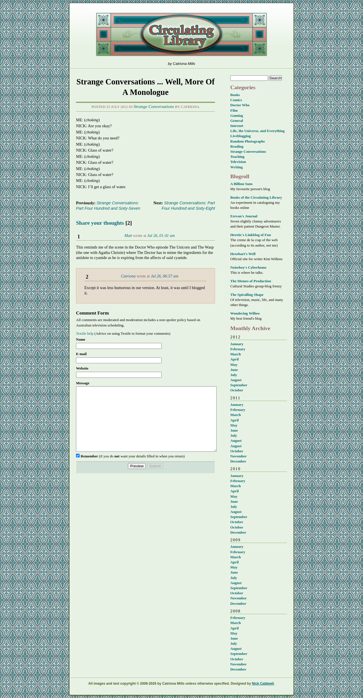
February (237, 349)
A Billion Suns (241, 184)
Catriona (128, 276)
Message (82, 383)
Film (234, 110)
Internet (236, 126)
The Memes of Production (250, 281)
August (236, 380)
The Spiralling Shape (246, 294)
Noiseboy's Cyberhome (248, 267)
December (238, 461)
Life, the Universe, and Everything (257, 131)
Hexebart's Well (243, 254)
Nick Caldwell (263, 684)
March (235, 354)
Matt (128, 235)
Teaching (237, 156)
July (233, 375)
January (236, 344)
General (236, 120)
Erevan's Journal (243, 216)
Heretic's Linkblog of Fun (250, 235)
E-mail (81, 354)
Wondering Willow (245, 313)
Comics (236, 100)
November (238, 456)
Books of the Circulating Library (256, 197)
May (233, 364)
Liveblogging (240, 136)
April (234, 359)
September (238, 385)
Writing (236, 167)
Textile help (85, 333)
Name (80, 339)
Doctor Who (240, 105)
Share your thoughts (100, 223)
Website (82, 368)
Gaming (236, 115)
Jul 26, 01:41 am (161, 235)
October (236, 390)
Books (235, 95)
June (234, 370)
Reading (236, 146)
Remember (89, 469)
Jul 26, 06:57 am (164, 276)
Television (238, 162)
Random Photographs (247, 141)
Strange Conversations (154, 106)
